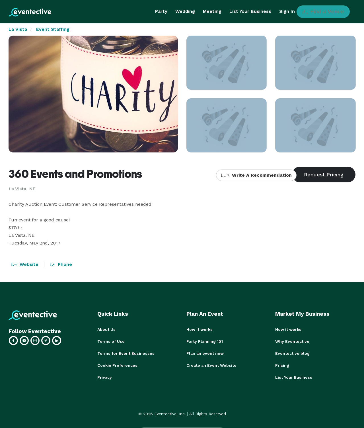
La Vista (18, 29)
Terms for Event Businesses (126, 353)
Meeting (212, 11)
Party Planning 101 (204, 341)
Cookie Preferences (117, 365)
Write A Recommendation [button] (256, 175)
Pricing (282, 365)
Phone (61, 264)
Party (161, 11)
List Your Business (250, 11)
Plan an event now (205, 353)
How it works (199, 329)
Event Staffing (52, 29)
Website (25, 264)
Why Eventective (292, 341)
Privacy (104, 377)
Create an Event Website (211, 365)
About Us (106, 329)
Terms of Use (111, 341)
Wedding (185, 11)
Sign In (287, 11)
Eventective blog (292, 353)
